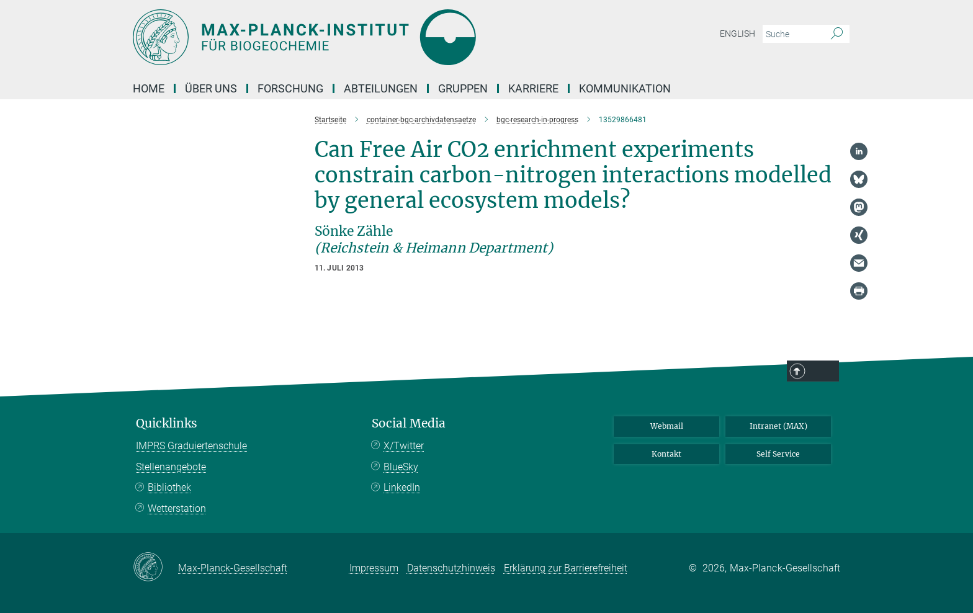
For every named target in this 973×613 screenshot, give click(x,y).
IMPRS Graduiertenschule (191, 446)
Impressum (373, 568)
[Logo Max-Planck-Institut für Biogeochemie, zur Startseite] (365, 37)
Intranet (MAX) (778, 426)
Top (823, 371)
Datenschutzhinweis (451, 568)
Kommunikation (625, 88)
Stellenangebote (171, 467)
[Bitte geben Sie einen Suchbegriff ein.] (792, 34)
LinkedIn (401, 487)
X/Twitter (403, 446)
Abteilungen (381, 88)
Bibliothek (169, 487)
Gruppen (463, 88)
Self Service (778, 454)
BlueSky (400, 467)
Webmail (666, 426)
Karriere (533, 88)
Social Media (409, 423)
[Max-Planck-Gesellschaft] (155, 568)
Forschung (290, 88)
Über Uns (211, 88)
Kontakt (666, 454)
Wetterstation (177, 508)
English (737, 33)
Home (148, 88)
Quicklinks (166, 423)
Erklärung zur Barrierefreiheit (565, 568)
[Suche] (837, 34)
